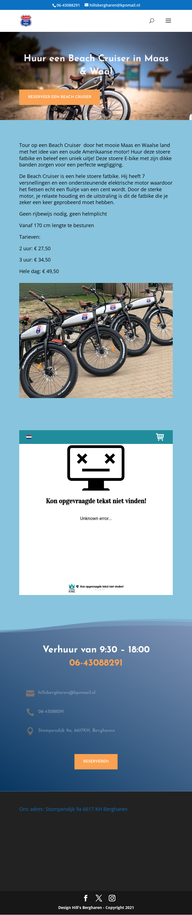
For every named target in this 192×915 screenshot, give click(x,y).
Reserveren (96, 762)
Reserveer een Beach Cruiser (59, 97)
